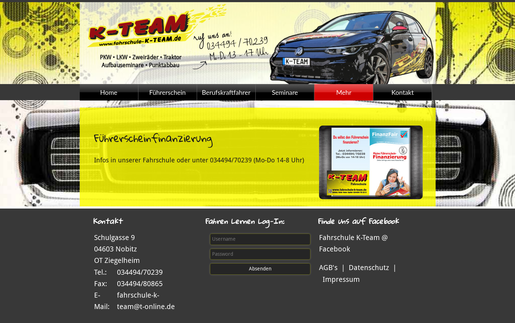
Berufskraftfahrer (226, 92)
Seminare (285, 92)
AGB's (328, 267)
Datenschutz (369, 267)
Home (108, 92)
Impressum (341, 279)
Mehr (344, 92)
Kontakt (403, 92)
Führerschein (167, 92)
